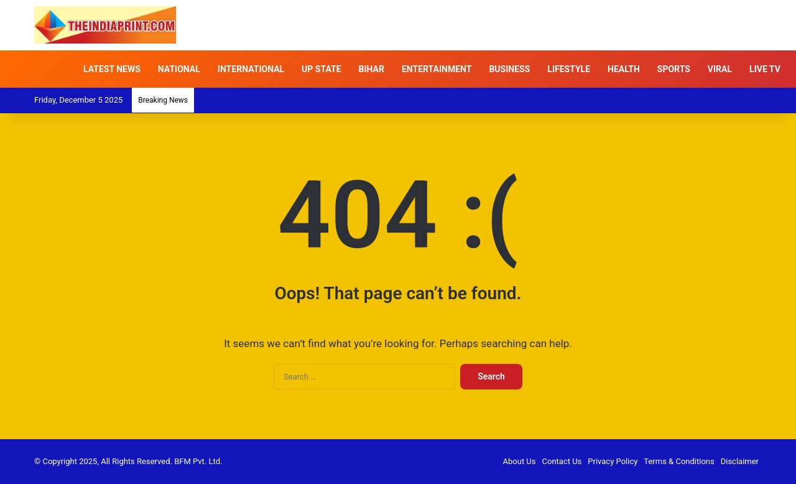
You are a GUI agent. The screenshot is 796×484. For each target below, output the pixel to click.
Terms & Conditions (679, 461)
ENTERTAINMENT (436, 69)
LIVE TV (764, 69)
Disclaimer (740, 461)
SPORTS (673, 69)
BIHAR (371, 69)
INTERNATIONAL (251, 69)
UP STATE (321, 69)
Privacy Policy (612, 461)
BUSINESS (509, 69)
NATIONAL (179, 69)
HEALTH (624, 69)
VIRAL (720, 69)
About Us (519, 461)
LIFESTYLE (568, 69)
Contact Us (562, 461)
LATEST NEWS (112, 69)
